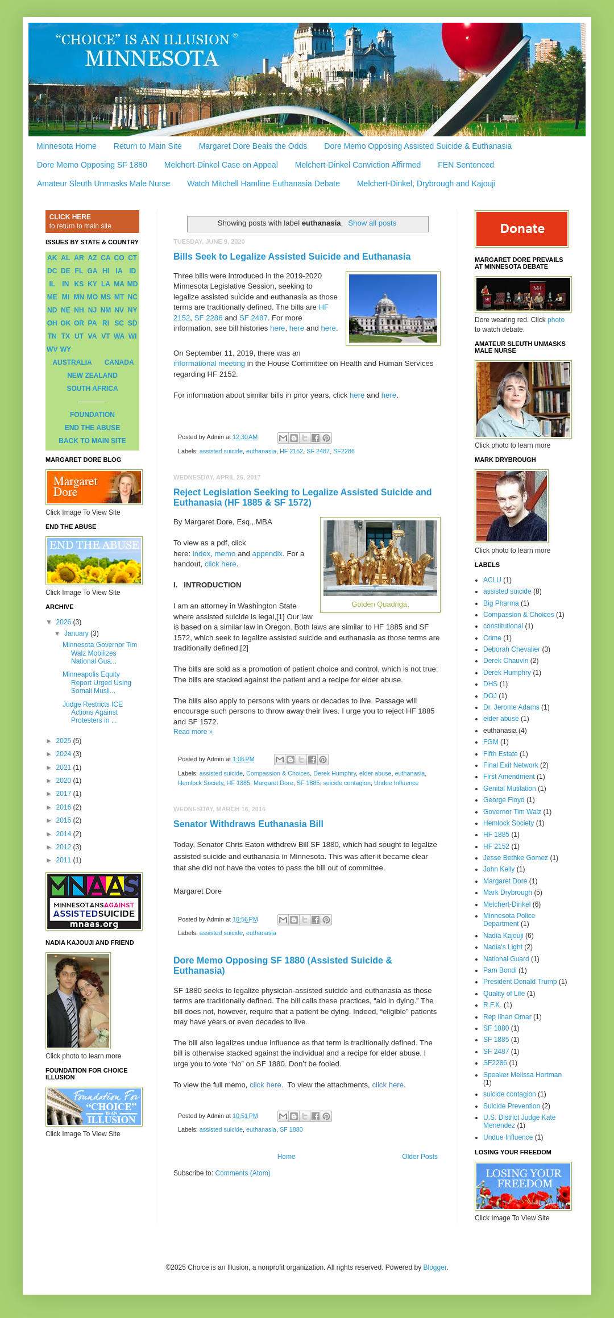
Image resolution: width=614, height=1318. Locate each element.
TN (52, 336)
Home (286, 1157)
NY (133, 310)
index (202, 553)
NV (119, 310)
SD (133, 323)
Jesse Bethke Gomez (515, 858)
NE (65, 310)
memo (225, 553)
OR (79, 323)
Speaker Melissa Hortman (522, 1075)
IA (119, 271)
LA (105, 284)
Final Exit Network (510, 765)
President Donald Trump (520, 982)
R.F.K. (492, 1005)
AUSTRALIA (72, 362)
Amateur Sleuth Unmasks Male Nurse (103, 183)
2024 (64, 754)
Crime (492, 638)
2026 (64, 622)
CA (105, 258)
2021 (64, 767)
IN (65, 284)
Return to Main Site (148, 146)
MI (65, 297)
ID (132, 271)
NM (106, 310)
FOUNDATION (92, 415)
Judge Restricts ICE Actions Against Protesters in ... (93, 712)
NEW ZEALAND (92, 375)
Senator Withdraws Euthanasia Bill (248, 824)
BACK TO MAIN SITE (92, 441)
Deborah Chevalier (511, 649)
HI (105, 271)
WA (119, 336)
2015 (64, 820)
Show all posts (372, 223)
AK (52, 258)
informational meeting (209, 363)
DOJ (490, 696)
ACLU (492, 580)
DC (52, 271)
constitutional (503, 626)
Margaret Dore (273, 782)
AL (65, 258)
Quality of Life (504, 994)
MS (106, 297)
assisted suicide (221, 451)
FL (79, 271)
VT (105, 336)
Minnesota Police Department (509, 920)
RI (105, 323)
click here (221, 564)
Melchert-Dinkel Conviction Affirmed (358, 164)
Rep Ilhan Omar (507, 1017)
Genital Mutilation (509, 789)
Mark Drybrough (507, 892)
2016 (64, 807)
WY (65, 349)
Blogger (435, 1267)
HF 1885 (238, 782)
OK (65, 323)
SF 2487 (253, 318)
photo (556, 320)
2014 (64, 834)
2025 (64, 741)
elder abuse (375, 773)
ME (52, 297)
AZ (92, 258)
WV (52, 349)
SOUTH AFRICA (92, 389)
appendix (267, 553)
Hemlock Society (200, 782)
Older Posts (420, 1157)
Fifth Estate (500, 754)
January (77, 633)
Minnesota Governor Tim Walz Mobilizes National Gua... (100, 653)
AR (79, 258)
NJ (92, 310)
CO (119, 258)
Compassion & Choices (278, 773)
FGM (491, 742)
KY (92, 284)
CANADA (119, 362)
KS (79, 284)
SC (119, 323)
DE (65, 271)
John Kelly (499, 869)
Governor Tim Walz (512, 812)
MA (119, 284)
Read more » (193, 732)
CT (132, 258)
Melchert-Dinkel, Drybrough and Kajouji (426, 183)
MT (119, 297)
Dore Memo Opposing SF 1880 (92, 164)
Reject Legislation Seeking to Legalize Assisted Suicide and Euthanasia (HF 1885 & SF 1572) (302, 497)
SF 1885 (308, 782)
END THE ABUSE (93, 428)
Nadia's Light (502, 947)
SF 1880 (291, 1129)
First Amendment (509, 777)
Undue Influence (396, 782)
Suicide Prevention (511, 1106)
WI (132, 336)
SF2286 (344, 451)
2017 (64, 794)
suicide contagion (346, 782)
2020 (64, 781)
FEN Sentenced (466, 164)
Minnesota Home (66, 146)
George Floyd (504, 800)
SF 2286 (208, 318)
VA (92, 336)
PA (92, 323)
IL (52, 284)
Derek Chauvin (505, 661)
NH (79, 310)
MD (132, 284)
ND (52, 310)
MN (79, 297)
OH (52, 323)
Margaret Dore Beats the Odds (253, 146)
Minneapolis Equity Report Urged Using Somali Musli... (97, 682)
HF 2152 (291, 451)
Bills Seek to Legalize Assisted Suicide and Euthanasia (291, 256)
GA (92, 271)
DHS (490, 684)
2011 (64, 860)
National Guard (506, 959)
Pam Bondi (500, 970)
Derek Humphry (334, 773)
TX (65, 336)
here (277, 328)
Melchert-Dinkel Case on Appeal (221, 164)
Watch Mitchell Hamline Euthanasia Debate (263, 183)
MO (92, 297)
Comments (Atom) (242, 1173)
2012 (64, 847)
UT (79, 336)
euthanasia (261, 451)
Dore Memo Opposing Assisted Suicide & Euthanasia (418, 146)
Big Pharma (501, 603)
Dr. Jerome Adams (511, 707)
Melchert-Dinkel (506, 904)
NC (133, 297)
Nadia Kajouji (503, 936)
